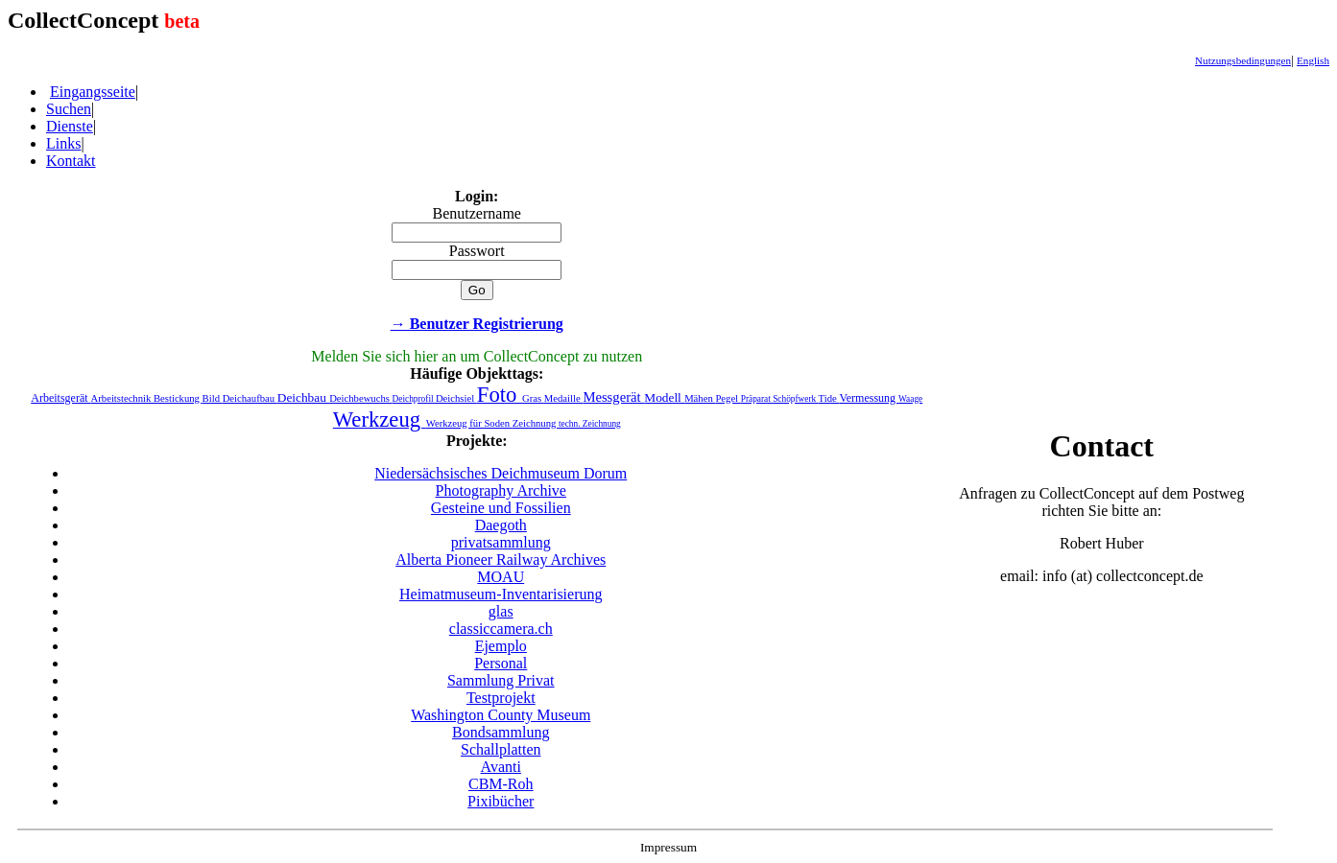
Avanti (501, 766)
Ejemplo (501, 646)
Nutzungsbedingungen (1243, 60)
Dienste (69, 126)
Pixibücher (500, 801)
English (1313, 60)
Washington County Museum (500, 715)
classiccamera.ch (501, 628)
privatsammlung (501, 542)
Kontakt (71, 160)
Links (63, 143)
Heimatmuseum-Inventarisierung (501, 594)
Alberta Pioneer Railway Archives (500, 559)
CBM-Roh (501, 784)
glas (501, 611)
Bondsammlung (500, 732)
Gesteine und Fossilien (501, 508)
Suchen (68, 109)
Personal (500, 663)
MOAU (500, 577)
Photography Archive (501, 490)
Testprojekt (501, 697)
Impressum (668, 847)
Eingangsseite (92, 91)
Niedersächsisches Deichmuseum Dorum (500, 473)
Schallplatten (501, 749)
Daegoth (501, 525)
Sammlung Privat (501, 680)
